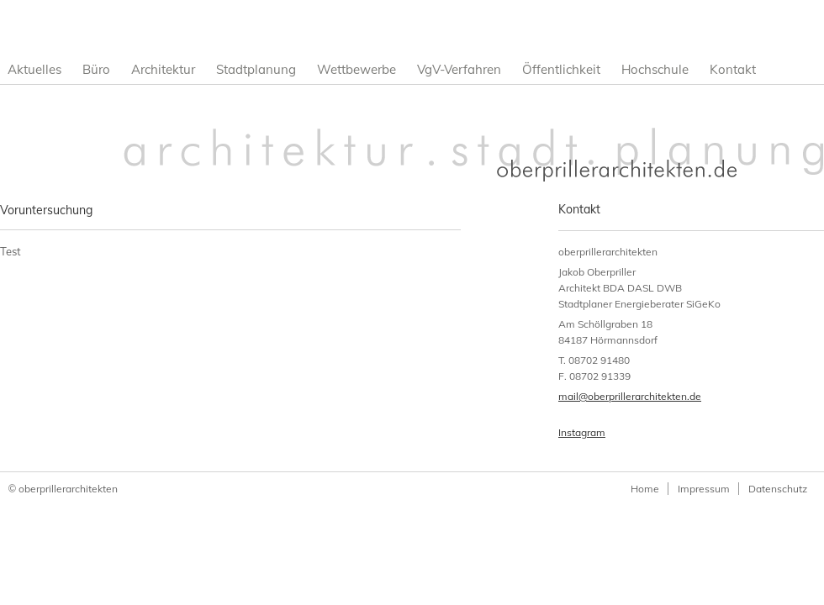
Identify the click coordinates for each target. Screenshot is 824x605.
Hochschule (655, 69)
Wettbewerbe (356, 69)
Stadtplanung (256, 69)
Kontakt (733, 69)
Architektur (163, 69)
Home (645, 488)
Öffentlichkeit (561, 69)
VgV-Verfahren (459, 69)
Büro (96, 69)
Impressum (704, 488)
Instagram (581, 432)
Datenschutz (777, 488)
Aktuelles (34, 69)
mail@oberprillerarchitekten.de (629, 396)
